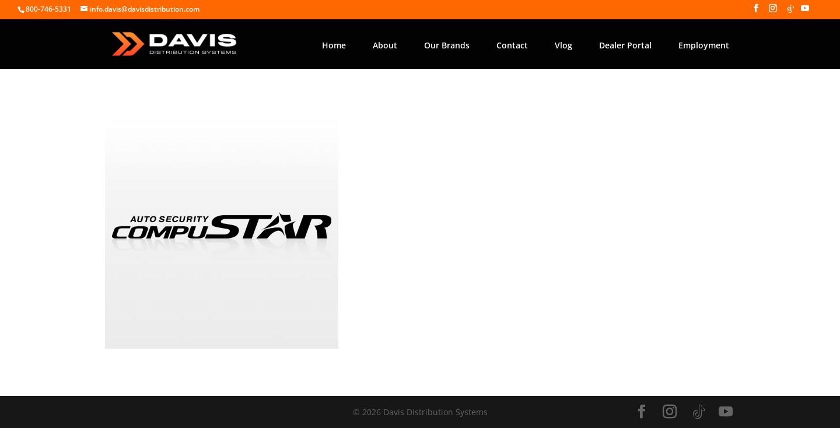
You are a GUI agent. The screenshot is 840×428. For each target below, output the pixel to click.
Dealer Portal (625, 45)
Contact (512, 45)
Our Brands (447, 45)
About (385, 45)
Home (334, 45)
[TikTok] (790, 12)
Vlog (563, 45)
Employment (703, 45)
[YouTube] (805, 11)
